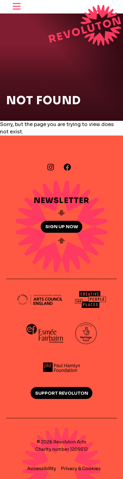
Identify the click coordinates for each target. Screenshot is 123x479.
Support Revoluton (61, 393)
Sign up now (61, 226)
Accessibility (41, 468)
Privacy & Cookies (81, 468)
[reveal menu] (16, 6)
